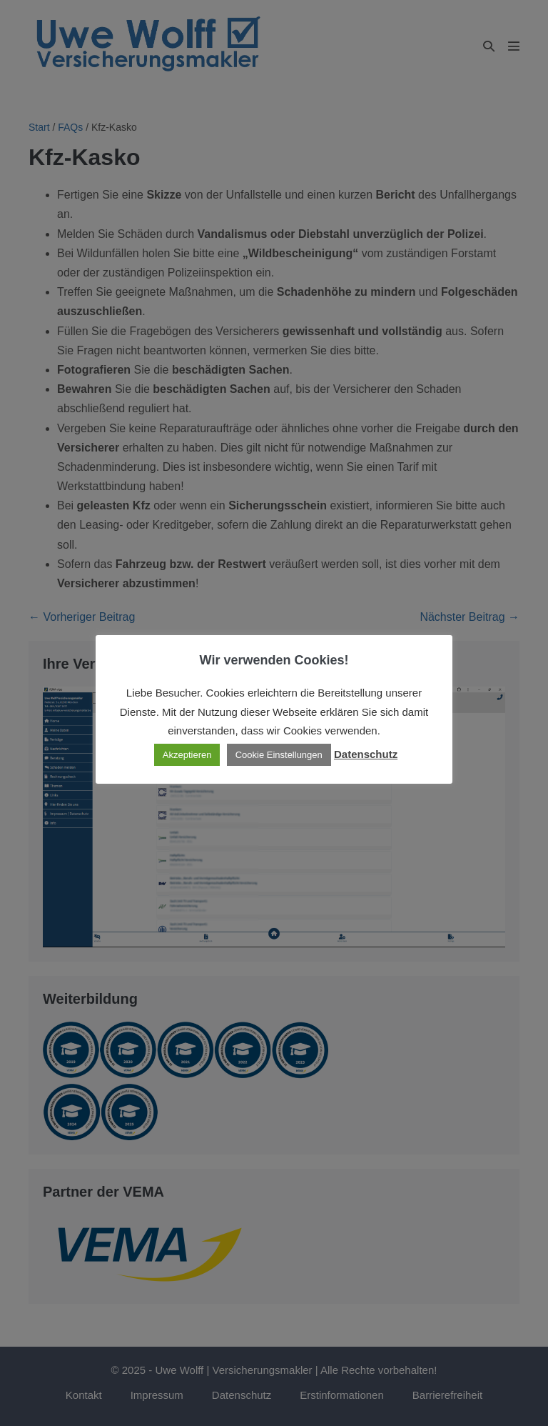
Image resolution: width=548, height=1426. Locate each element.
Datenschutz (365, 754)
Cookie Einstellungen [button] (279, 754)
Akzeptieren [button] (187, 754)
